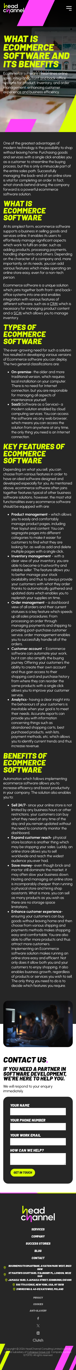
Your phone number (27, 1120)
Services (38, 1229)
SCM (18, 313)
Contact (38, 1258)
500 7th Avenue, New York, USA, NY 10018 (38, 1284)
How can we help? (27, 1150)
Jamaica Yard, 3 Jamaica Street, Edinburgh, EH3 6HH (38, 1280)
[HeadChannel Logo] (38, 1214)
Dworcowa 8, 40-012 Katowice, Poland (38, 1289)
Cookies (38, 1304)
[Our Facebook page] (38, 1318)
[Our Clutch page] (38, 1340)
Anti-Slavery (38, 1310)
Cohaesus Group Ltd (38, 1352)
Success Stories (38, 1243)
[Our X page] (38, 1325)
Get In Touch (23, 1172)
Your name (19, 1105)
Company (38, 1236)
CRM (54, 304)
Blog (38, 1251)
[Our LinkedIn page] (38, 1333)
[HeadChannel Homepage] (13, 8)
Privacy (38, 1297)
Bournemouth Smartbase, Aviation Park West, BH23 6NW (37, 1267)
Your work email (25, 1135)
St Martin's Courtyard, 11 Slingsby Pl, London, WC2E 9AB (37, 1275)
